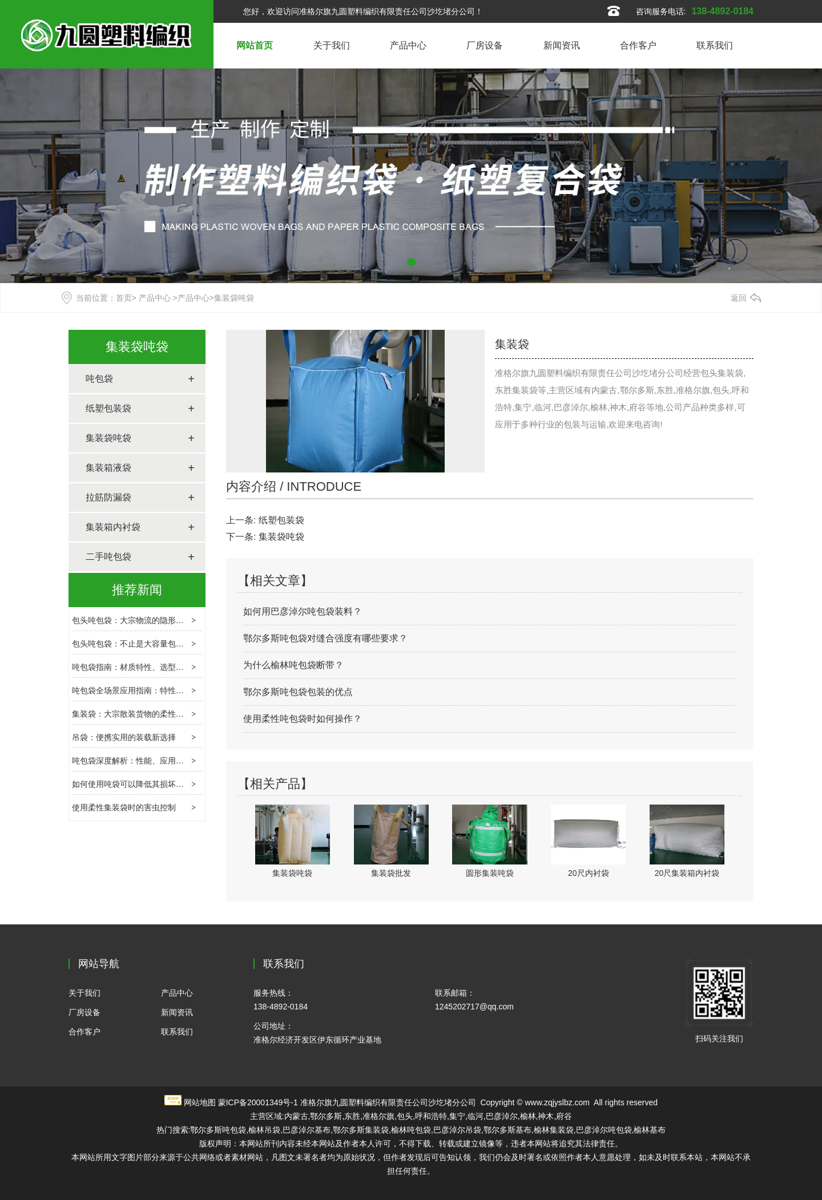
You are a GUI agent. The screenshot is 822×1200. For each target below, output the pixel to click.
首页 (124, 297)
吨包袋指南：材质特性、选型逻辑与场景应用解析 (160, 667)
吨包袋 (99, 378)
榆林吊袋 (264, 1129)
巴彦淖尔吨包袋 (604, 1129)
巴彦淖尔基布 (307, 1129)
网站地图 (200, 1102)
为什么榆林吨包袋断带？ (293, 665)
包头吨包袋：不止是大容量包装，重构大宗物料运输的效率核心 (184, 643)
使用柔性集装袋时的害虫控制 (124, 807)
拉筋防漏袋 (108, 497)
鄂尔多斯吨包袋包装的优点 (298, 692)
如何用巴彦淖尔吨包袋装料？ (302, 611)
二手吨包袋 (108, 556)
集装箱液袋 (108, 467)
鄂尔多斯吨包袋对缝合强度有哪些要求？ (325, 638)
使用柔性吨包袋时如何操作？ (302, 719)
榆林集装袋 (554, 1129)
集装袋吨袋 (137, 347)
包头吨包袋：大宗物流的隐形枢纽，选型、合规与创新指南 (176, 620)
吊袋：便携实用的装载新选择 (124, 737)
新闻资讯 (561, 45)
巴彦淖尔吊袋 (457, 1129)
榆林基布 (650, 1129)
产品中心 (408, 45)
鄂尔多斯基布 (507, 1129)
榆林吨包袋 (411, 1129)
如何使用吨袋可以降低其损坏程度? (134, 784)
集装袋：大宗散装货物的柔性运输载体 (140, 713)
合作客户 (638, 45)
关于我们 (331, 45)
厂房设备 (484, 45)
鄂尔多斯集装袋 (361, 1129)
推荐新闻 (137, 590)
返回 (739, 297)
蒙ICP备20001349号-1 (258, 1102)
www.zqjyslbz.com (557, 1102)
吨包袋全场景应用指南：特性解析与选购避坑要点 (160, 690)
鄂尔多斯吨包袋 (218, 1129)
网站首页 (254, 45)
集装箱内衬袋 (113, 527)
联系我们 (714, 45)
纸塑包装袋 (108, 408)
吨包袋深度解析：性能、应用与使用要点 (144, 760)
